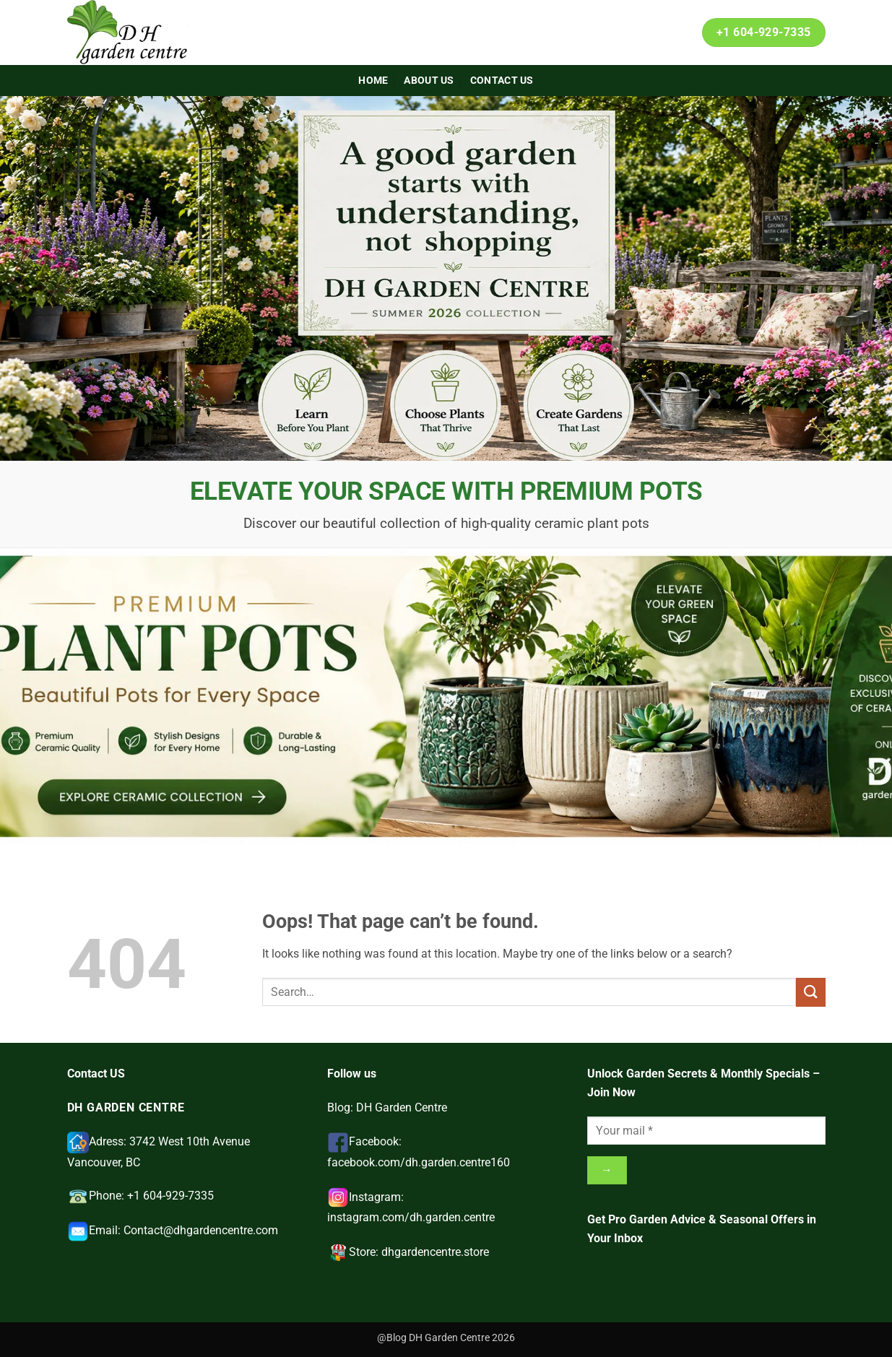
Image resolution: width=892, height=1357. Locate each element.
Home (373, 80)
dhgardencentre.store (435, 1252)
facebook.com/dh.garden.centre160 (418, 1162)
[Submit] (810, 992)
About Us (429, 80)
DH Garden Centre (401, 1107)
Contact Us (502, 80)
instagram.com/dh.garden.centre (411, 1217)
